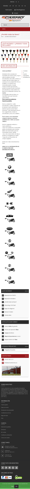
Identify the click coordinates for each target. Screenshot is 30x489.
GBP (10, 5)
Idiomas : (12, 1)
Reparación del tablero (9, 299)
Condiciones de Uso (6, 413)
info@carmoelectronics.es (9, 363)
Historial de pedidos (6, 427)
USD (22, 5)
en (16, 1)
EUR (13, 5)
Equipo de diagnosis (8, 309)
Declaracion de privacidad (7, 410)
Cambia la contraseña (6, 435)
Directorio (3, 429)
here (13, 486)
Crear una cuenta (5, 438)
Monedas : (5, 5)
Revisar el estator (7, 312)
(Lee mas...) (4, 396)
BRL (25, 5)
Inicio (2, 36)
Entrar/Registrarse (20, 9)
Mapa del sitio (4, 415)
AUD (16, 5)
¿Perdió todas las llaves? (9, 302)
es (18, 1)
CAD (19, 5)
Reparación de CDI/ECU (9, 295)
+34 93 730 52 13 (7, 360)
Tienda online (6, 315)
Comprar (15, 13)
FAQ (2, 418)
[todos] (26, 291)
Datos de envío (5, 407)
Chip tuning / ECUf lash (9, 305)
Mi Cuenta (3, 432)
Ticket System (4, 405)
